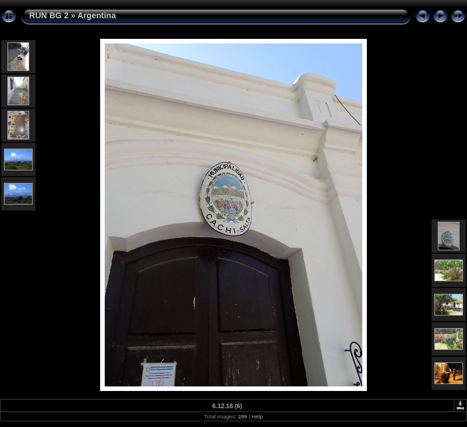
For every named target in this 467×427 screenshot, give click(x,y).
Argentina (96, 15)
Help (257, 416)
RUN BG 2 (49, 15)
